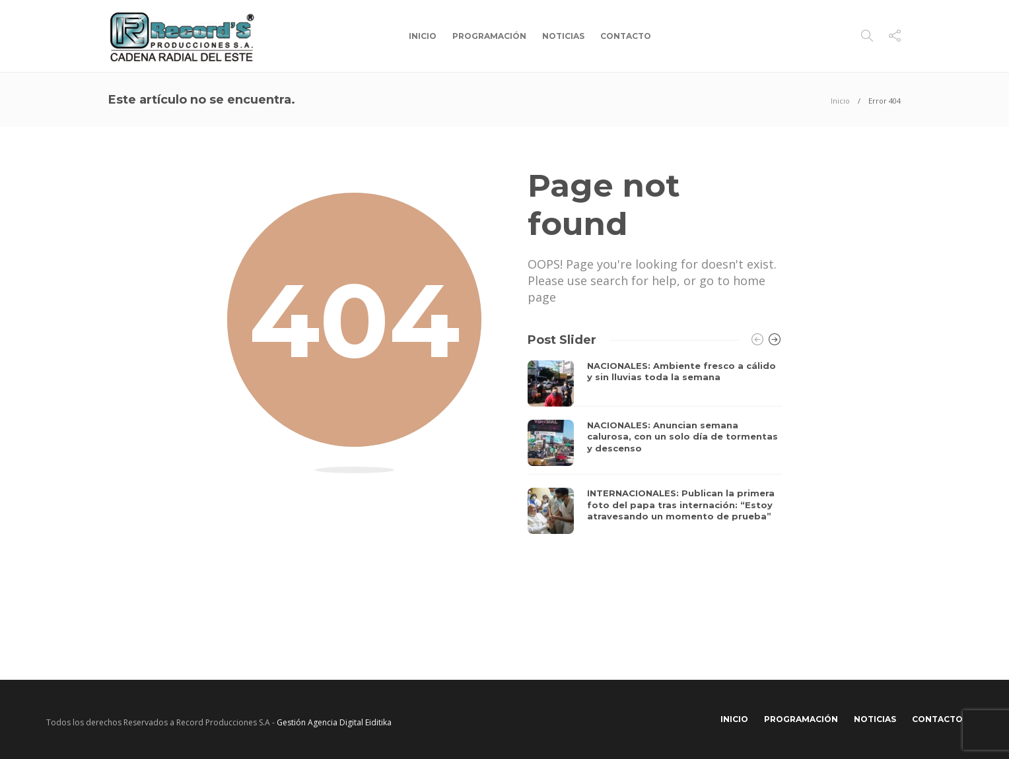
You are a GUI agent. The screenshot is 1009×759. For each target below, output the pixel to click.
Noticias (563, 36)
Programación (489, 36)
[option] (655, 447)
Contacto (625, 36)
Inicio (422, 36)
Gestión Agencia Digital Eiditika (334, 722)
